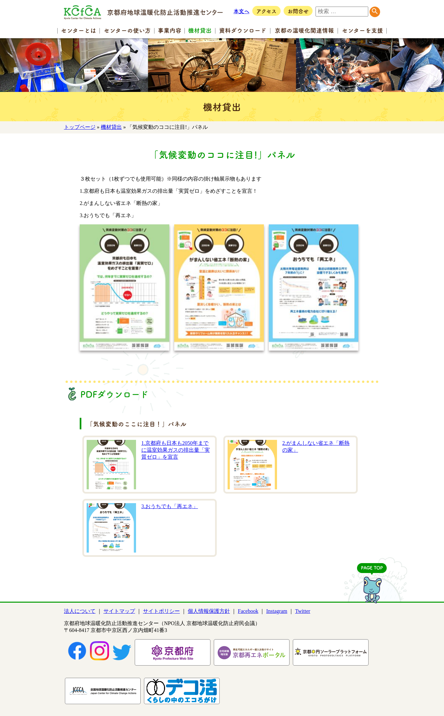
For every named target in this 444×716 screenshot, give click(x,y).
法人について (80, 611)
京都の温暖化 (304, 30)
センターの (127, 30)
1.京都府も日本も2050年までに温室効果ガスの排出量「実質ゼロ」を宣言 (175, 450)
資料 (242, 30)
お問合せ (298, 10)
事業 (169, 30)
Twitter (302, 611)
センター (78, 30)
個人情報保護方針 (209, 611)
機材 (200, 30)
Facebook (248, 611)
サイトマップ (119, 611)
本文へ (241, 10)
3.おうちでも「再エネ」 (169, 506)
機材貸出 (111, 127)
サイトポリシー (161, 611)
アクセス (266, 10)
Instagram (276, 611)
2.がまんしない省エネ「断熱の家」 (315, 446)
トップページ (80, 127)
